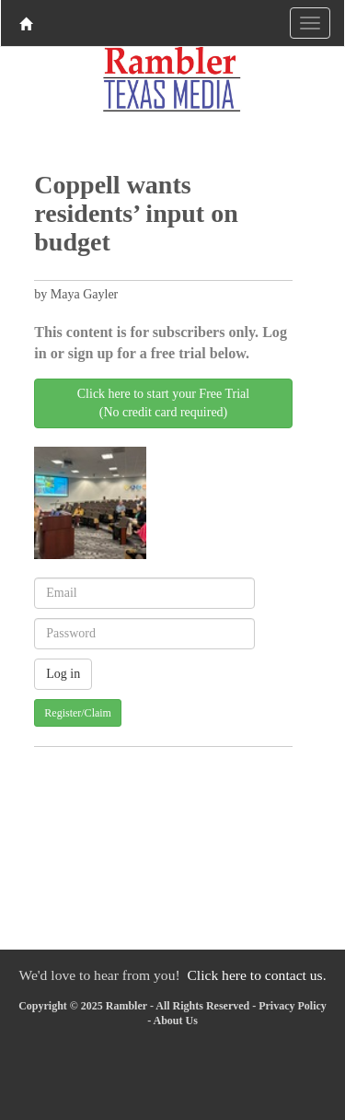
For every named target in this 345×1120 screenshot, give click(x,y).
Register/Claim (77, 712)
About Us (175, 1020)
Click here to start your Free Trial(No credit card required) (163, 403)
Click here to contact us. (256, 975)
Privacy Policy (293, 1005)
